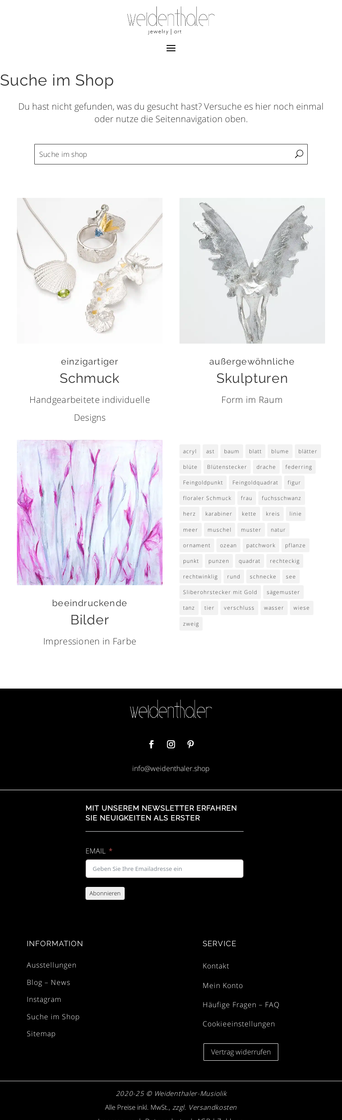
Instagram (44, 999)
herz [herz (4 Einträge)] (189, 513)
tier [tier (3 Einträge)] (209, 607)
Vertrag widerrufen (241, 1052)
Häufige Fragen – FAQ (241, 1004)
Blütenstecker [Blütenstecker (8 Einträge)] (227, 467)
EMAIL (96, 851)
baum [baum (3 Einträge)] (232, 451)
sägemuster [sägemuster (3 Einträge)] (283, 592)
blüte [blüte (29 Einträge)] (190, 467)
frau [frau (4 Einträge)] (246, 498)
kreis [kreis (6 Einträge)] (273, 513)
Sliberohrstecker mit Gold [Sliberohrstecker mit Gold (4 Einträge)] (220, 592)
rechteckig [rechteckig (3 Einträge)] (285, 561)
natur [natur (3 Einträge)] (278, 529)
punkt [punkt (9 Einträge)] (191, 561)
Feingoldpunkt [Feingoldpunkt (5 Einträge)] (203, 482)
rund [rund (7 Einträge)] (233, 576)
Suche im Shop (53, 1017)
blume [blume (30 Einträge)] (280, 451)
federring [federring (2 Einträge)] (298, 467)
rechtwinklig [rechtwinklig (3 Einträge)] (200, 576)
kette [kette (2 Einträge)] (249, 513)
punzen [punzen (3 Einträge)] (218, 561)
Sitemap (41, 1033)
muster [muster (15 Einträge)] (251, 529)
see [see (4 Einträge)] (291, 576)
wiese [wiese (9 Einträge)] (301, 607)
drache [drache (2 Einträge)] (266, 467)
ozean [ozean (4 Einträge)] (228, 545)
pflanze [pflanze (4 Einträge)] (295, 545)
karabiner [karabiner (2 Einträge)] (218, 513)
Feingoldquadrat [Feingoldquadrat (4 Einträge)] (255, 482)
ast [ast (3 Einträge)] (210, 451)
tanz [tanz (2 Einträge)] (189, 607)
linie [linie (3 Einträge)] (295, 513)
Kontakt (216, 966)
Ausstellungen (52, 965)
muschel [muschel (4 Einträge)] (220, 529)
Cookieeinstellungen (239, 1024)
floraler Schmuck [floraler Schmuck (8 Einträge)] (207, 498)
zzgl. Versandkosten (203, 1107)
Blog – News (48, 982)
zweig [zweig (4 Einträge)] (191, 624)
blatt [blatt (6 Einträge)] (255, 451)
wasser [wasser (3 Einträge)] (274, 607)
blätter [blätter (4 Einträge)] (308, 451)
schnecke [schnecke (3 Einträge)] (263, 576)
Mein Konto (223, 985)
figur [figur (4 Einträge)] (294, 482)
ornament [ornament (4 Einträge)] (197, 545)
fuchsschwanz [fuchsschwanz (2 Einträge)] (281, 498)
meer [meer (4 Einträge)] (190, 529)
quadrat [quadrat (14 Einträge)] (250, 561)
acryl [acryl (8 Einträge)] (190, 451)
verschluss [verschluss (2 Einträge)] (239, 607)
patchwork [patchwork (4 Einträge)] (261, 545)
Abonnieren (105, 893)
